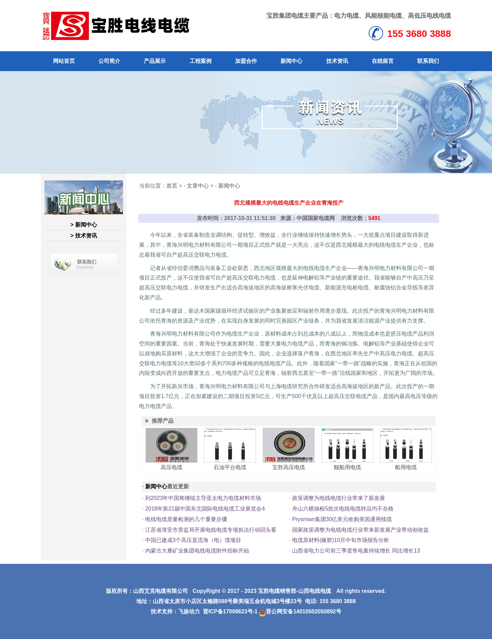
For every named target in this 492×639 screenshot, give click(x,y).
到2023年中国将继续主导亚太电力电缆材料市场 (203, 498)
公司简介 (109, 61)
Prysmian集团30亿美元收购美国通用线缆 (342, 519)
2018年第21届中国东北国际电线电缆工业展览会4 (205, 509)
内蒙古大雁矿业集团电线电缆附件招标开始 (197, 551)
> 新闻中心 (83, 225)
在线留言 (383, 61)
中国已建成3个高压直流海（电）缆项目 (193, 540)
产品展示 (155, 61)
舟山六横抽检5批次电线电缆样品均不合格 (343, 509)
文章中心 (198, 186)
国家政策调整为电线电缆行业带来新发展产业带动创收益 (360, 530)
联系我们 (428, 61)
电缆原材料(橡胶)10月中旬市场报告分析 (340, 540)
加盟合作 (246, 61)
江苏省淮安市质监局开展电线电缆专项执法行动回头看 (210, 530)
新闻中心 (291, 61)
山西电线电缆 (314, 591)
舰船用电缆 (347, 467)
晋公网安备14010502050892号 (300, 611)
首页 (171, 186)
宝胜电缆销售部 (277, 591)
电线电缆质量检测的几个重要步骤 (186, 519)
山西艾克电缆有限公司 (160, 591)
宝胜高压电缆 (288, 467)
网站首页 (64, 61)
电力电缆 (346, 15)
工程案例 (200, 61)
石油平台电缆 (230, 467)
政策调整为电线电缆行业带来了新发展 (338, 498)
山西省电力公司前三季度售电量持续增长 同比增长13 (356, 551)
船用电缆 (406, 467)
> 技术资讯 (83, 236)
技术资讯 (337, 61)
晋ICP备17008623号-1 (230, 611)
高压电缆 (171, 467)
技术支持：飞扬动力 (175, 611)
